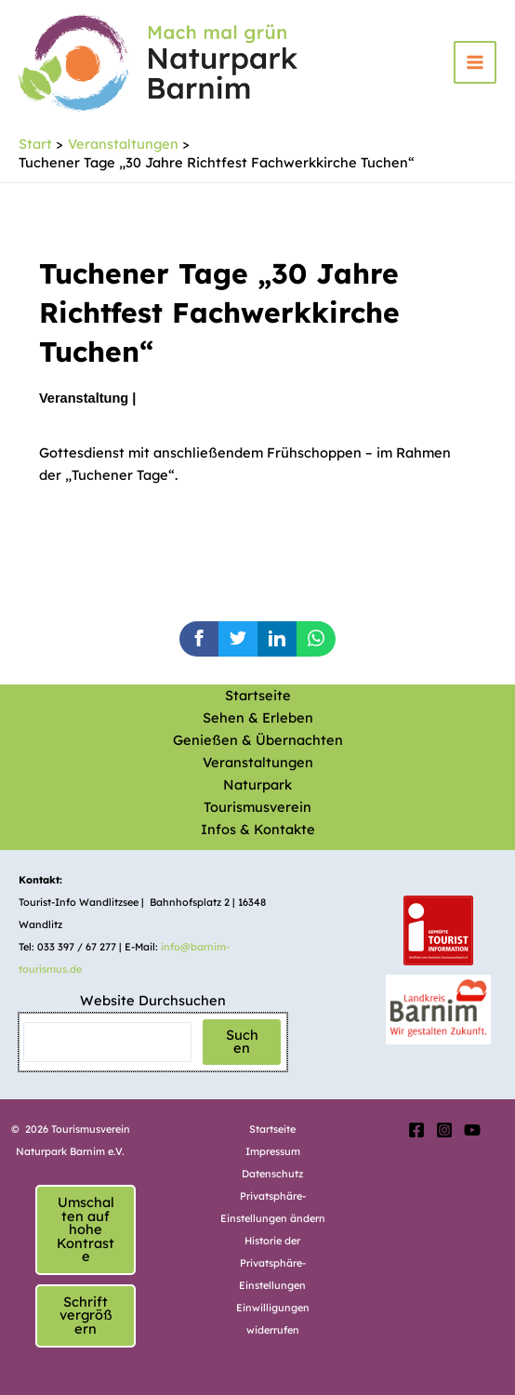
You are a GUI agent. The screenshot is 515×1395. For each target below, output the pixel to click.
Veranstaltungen (258, 762)
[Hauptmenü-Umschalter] (475, 62)
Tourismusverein (257, 807)
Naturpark (257, 784)
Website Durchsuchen (153, 1000)
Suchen (242, 1041)
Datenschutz (272, 1173)
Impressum (272, 1151)
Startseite (258, 695)
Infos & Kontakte (258, 829)
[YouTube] (472, 1130)
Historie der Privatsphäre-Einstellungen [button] (272, 1263)
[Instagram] (444, 1130)
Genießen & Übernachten (258, 740)
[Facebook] (416, 1130)
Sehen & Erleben (258, 717)
